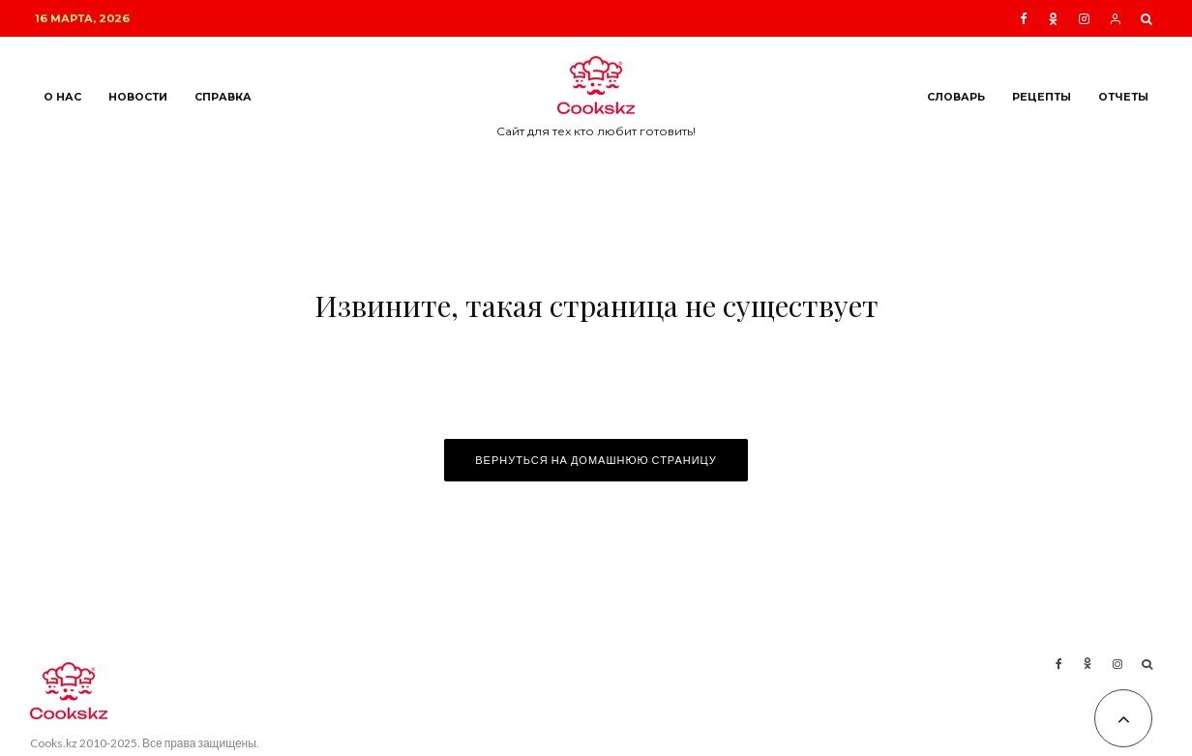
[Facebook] (1023, 19)
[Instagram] (1084, 19)
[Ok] (1053, 19)
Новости (137, 97)
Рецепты (1041, 97)
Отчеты (1123, 97)
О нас (62, 97)
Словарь (956, 97)
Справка (223, 97)
